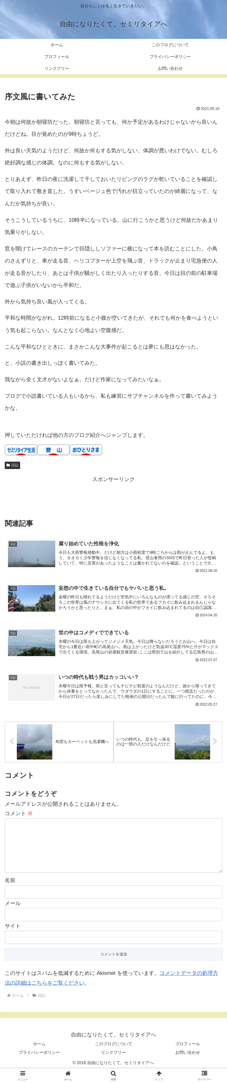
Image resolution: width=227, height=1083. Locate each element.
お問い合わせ (187, 1063)
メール (13, 915)
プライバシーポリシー (39, 1063)
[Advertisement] (113, 497)
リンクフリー (113, 1063)
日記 (12, 465)
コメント (19, 816)
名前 (10, 892)
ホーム (39, 1055)
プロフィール (187, 1055)
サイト (13, 937)
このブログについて (113, 1055)
